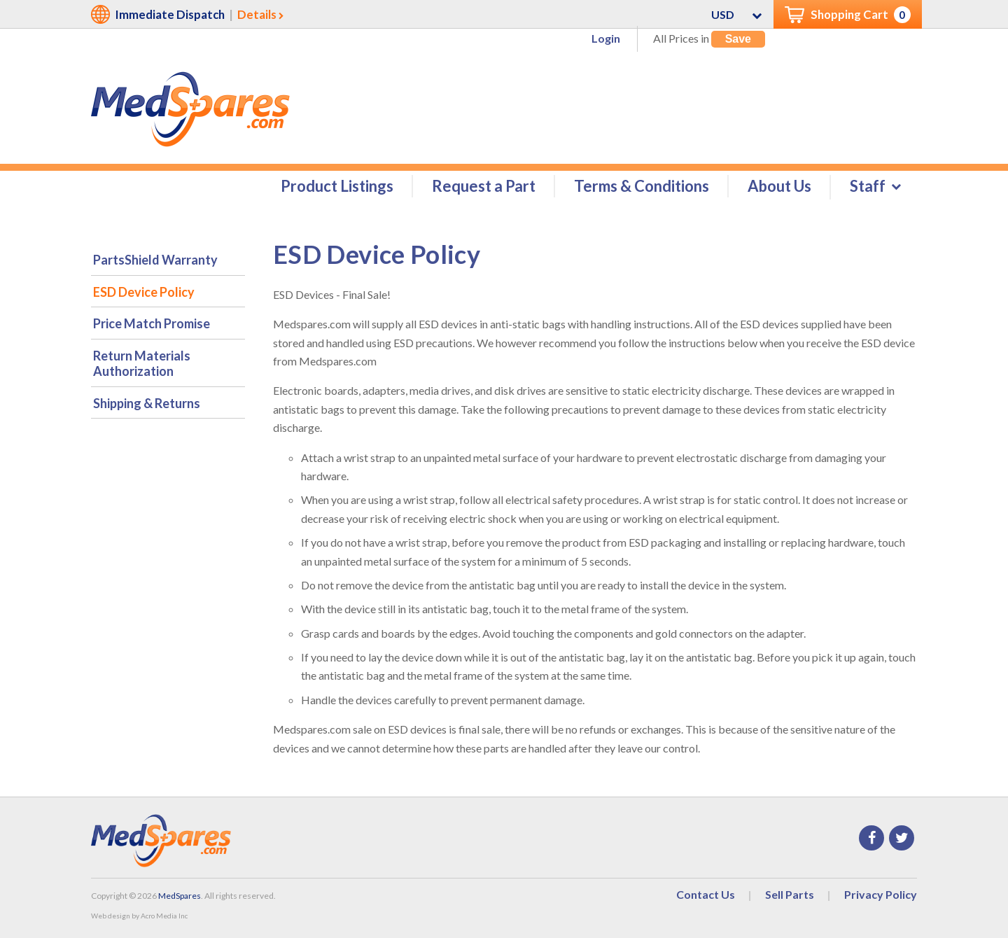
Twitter (901, 838)
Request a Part (484, 186)
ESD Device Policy (144, 292)
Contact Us (705, 895)
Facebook (871, 838)
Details (256, 14)
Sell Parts (789, 895)
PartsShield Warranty (155, 260)
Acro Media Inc (164, 916)
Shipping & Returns (146, 404)
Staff (868, 186)
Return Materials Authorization (141, 364)
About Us (779, 186)
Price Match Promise (151, 324)
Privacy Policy (880, 895)
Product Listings (337, 186)
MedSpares (179, 896)
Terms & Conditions (641, 186)
